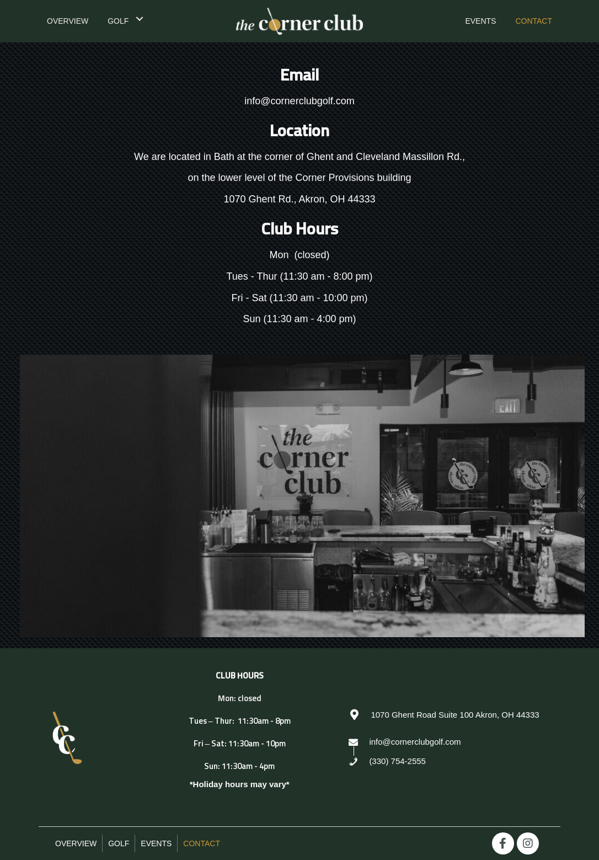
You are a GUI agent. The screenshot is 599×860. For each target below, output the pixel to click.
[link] (68, 20)
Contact (201, 843)
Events (156, 843)
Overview (76, 843)
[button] (503, 843)
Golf (118, 843)
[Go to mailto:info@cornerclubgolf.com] (449, 741)
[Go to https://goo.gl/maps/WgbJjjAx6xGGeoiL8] (449, 714)
